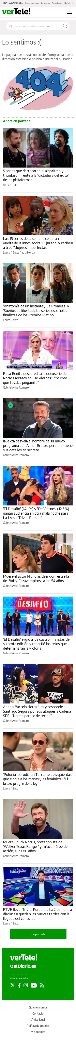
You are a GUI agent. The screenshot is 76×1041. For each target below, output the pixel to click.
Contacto (38, 1013)
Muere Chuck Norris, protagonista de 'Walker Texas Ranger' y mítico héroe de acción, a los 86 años (35, 846)
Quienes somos (38, 1007)
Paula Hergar (28, 252)
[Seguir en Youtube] (34, 985)
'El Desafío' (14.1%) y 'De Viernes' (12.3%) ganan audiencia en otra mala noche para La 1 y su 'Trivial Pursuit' (36, 513)
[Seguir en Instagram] (26, 985)
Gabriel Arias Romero (16, 387)
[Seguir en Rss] (42, 985)
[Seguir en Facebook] (19, 985)
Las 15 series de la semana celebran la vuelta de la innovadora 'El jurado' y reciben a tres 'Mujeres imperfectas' (38, 243)
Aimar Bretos (57, 3)
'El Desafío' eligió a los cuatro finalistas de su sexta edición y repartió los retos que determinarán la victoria (36, 643)
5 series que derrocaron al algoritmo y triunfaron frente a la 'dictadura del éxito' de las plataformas (36, 175)
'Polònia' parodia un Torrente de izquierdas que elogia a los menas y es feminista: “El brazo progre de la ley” (37, 779)
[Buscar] (65, 26)
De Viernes (45, 3)
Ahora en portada (16, 121)
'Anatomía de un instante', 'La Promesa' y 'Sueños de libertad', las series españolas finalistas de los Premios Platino (36, 310)
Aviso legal (38, 1019)
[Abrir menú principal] (69, 12)
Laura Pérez (10, 252)
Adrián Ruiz (10, 184)
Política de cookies (38, 1025)
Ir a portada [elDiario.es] (38, 934)
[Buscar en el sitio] (33, 26)
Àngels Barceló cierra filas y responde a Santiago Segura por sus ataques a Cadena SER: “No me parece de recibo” (37, 711)
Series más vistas (32, 3)
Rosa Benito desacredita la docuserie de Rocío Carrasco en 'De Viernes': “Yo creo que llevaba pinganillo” (35, 378)
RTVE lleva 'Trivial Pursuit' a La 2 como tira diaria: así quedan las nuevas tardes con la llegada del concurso (37, 914)
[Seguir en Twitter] (12, 985)
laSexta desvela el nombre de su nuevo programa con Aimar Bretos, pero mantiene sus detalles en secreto (38, 445)
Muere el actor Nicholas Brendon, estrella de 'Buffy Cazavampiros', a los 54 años (36, 578)
